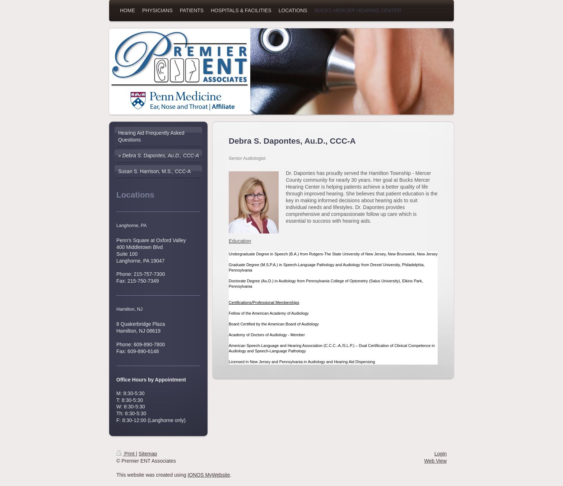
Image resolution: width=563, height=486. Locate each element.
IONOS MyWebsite (208, 475)
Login (440, 454)
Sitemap (148, 454)
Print (126, 454)
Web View (435, 461)
